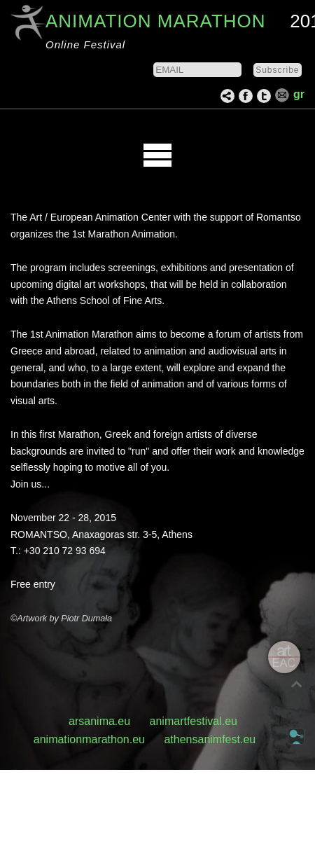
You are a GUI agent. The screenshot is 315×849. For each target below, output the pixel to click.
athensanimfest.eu (209, 739)
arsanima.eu (99, 721)
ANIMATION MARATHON (156, 21)
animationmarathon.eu (89, 739)
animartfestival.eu (193, 721)
